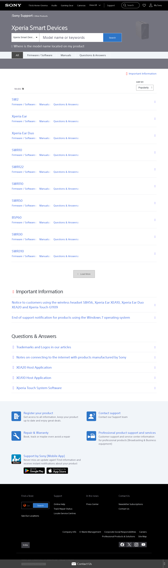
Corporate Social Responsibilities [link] (120, 521)
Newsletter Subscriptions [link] (131, 494)
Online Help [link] (59, 494)
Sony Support (22, 15)
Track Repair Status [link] (63, 498)
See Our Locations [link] (30, 505)
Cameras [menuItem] (81, 5)
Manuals (66, 55)
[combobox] (57, 37)
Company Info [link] (69, 521)
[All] (17, 55)
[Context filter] (25, 37)
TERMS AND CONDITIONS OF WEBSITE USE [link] (39, 550)
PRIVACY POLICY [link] (66, 550)
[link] (25, 535)
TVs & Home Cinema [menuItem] (38, 5)
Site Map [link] (142, 526)
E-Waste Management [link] (90, 521)
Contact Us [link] (124, 498)
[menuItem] (111, 5)
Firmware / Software (39, 55)
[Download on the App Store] (57, 460)
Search (112, 38)
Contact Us (81, 563)
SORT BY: (140, 72)
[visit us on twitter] (129, 534)
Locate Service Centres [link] (65, 503)
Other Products (41, 16)
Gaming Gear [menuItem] (67, 5)
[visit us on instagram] (136, 534)
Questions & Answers (93, 55)
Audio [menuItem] (54, 5)
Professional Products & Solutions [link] (118, 526)
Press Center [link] (92, 494)
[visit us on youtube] (143, 534)
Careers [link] (143, 521)
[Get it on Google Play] (35, 460)
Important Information (143, 63)
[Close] (165, 564)
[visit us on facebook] (122, 534)
